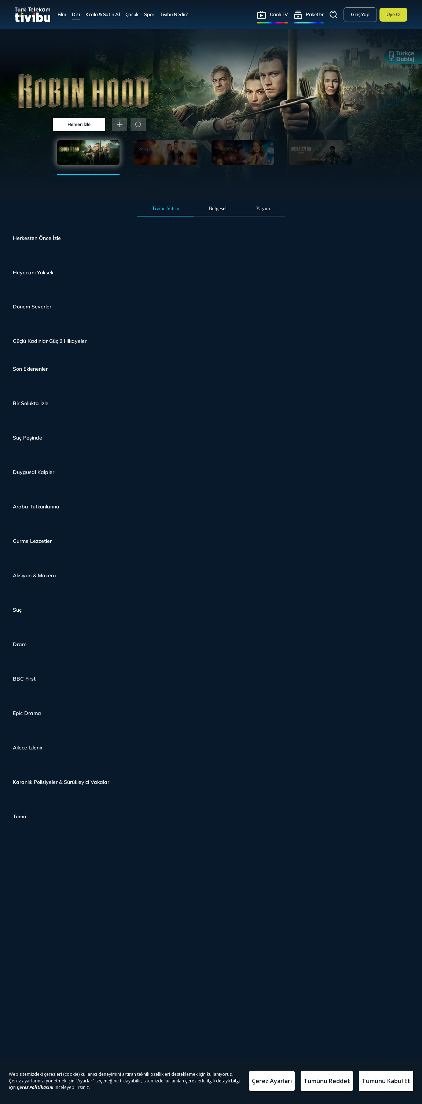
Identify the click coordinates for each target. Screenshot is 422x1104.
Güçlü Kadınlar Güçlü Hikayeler (50, 341)
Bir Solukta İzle (30, 403)
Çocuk (132, 14)
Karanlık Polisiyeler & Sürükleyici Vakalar (61, 782)
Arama (333, 14)
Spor (149, 14)
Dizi (76, 14)
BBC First (24, 678)
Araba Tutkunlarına (36, 506)
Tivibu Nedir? (174, 14)
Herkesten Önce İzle (37, 238)
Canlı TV (279, 14)
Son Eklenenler (30, 369)
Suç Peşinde (27, 437)
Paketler (315, 14)
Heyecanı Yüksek (33, 272)
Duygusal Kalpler (33, 472)
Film (62, 14)
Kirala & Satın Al (102, 14)
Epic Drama (27, 713)
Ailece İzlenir (28, 747)
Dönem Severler (32, 306)
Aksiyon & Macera (34, 575)
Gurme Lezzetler (32, 541)
